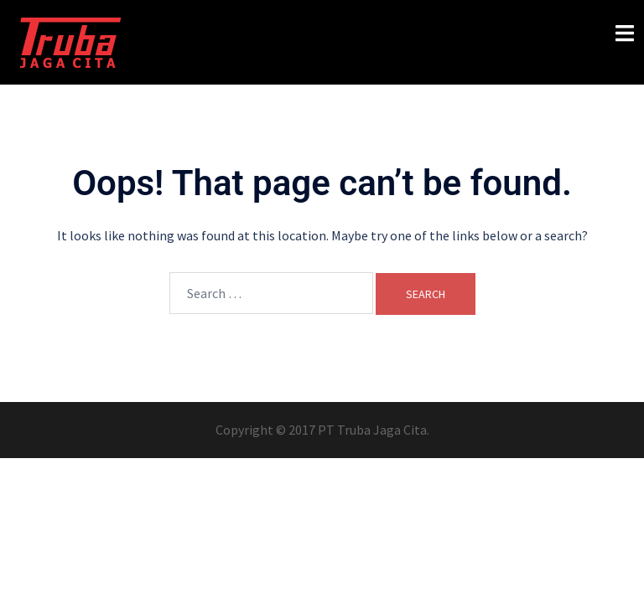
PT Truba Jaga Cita (372, 429)
